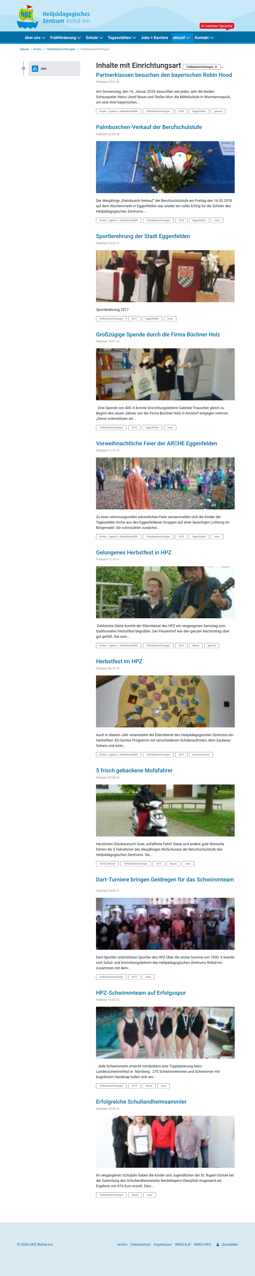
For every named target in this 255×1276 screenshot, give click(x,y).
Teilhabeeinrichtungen (158, 111)
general (218, 111)
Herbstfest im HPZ (120, 661)
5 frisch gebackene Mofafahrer (135, 770)
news (217, 220)
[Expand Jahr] (23, 68)
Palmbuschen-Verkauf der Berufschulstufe (149, 127)
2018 (181, 220)
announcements (201, 754)
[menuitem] (36, 37)
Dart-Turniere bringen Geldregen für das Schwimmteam (165, 879)
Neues (195, 645)
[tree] (51, 68)
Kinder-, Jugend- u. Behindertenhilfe (118, 111)
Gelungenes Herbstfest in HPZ (134, 552)
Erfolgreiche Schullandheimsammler (142, 1101)
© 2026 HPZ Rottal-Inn (35, 1244)
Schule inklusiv (107, 863)
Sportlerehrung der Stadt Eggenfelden (143, 236)
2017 (134, 318)
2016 (134, 427)
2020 (181, 111)
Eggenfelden (199, 111)
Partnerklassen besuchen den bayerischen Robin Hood (164, 75)
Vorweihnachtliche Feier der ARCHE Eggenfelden (157, 443)
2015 (181, 536)
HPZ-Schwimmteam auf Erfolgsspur (141, 993)
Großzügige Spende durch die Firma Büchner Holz (159, 334)
